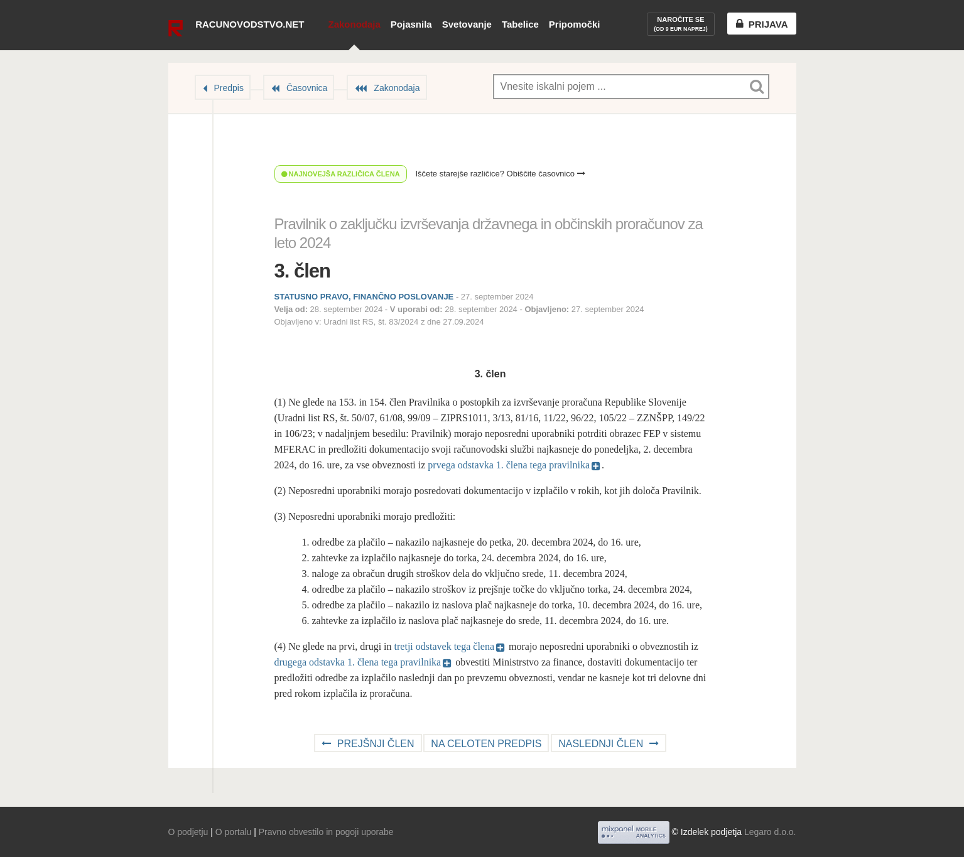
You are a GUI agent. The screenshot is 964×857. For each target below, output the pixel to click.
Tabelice (520, 24)
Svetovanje (467, 24)
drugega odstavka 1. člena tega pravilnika (357, 662)
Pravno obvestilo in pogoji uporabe (326, 832)
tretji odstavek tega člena (444, 646)
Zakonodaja (354, 24)
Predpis (229, 88)
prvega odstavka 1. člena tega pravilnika (509, 465)
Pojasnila (411, 24)
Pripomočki (574, 24)
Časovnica (306, 88)
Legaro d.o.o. (770, 832)
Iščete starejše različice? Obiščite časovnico (500, 173)
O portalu (233, 832)
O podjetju (188, 832)
